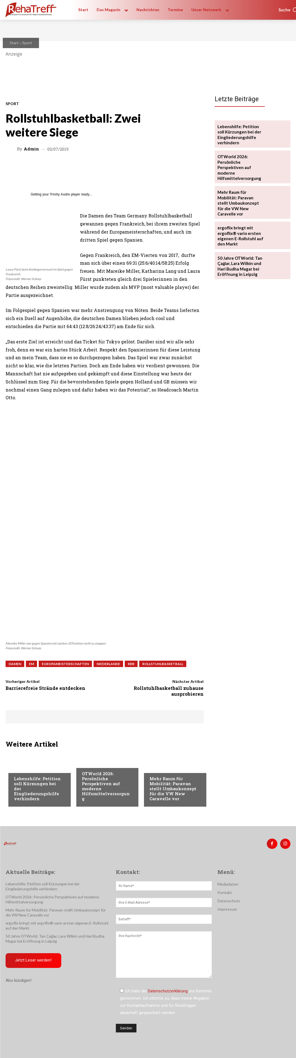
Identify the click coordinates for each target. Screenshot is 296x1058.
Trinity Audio (60, 194)
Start (14, 42)
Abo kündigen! (18, 978)
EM (31, 664)
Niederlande (108, 664)
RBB (131, 664)
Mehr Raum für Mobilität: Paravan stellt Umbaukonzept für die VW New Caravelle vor (173, 788)
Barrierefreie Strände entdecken (45, 688)
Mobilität (159, 768)
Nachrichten (26, 768)
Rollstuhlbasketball (162, 664)
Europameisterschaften (65, 664)
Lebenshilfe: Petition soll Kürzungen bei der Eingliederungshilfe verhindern (240, 134)
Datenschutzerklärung (168, 990)
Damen (15, 664)
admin (31, 149)
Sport (27, 42)
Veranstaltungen (99, 763)
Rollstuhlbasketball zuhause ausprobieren (169, 691)
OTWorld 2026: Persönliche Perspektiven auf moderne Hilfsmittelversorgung (106, 786)
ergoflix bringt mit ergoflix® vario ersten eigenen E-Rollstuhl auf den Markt (238, 227)
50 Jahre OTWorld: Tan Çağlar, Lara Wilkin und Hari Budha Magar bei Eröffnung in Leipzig (238, 257)
